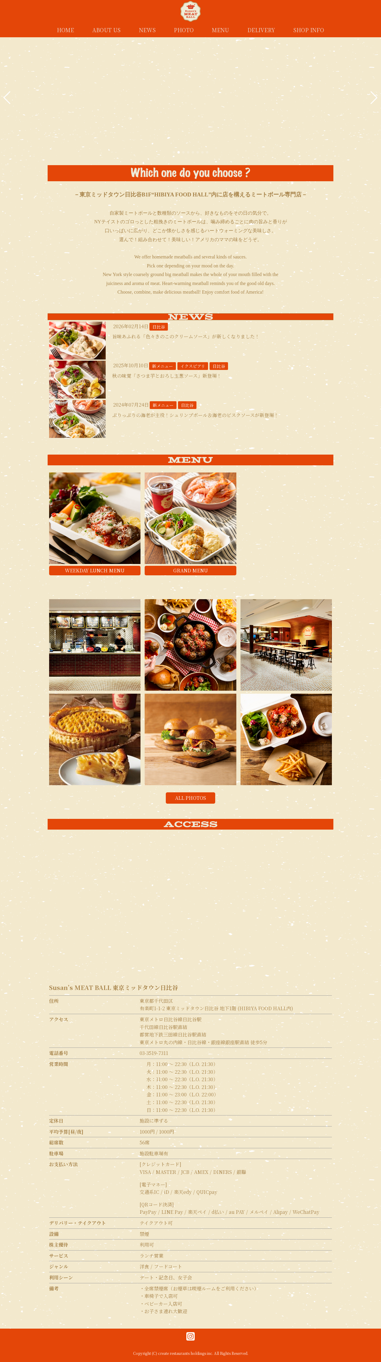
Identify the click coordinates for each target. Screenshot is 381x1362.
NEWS (147, 30)
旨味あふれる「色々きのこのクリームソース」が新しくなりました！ (186, 336)
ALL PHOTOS (190, 797)
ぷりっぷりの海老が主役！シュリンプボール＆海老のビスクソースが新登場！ (195, 415)
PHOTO (184, 30)
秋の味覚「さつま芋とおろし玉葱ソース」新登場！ (166, 375)
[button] (7, 97)
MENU (220, 30)
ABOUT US (106, 30)
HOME (65, 30)
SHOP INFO (308, 30)
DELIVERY (261, 30)
